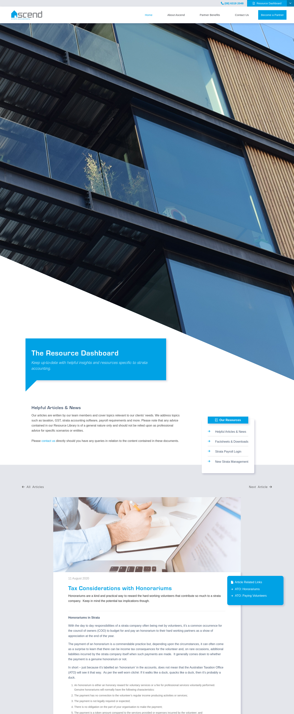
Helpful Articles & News (230, 431)
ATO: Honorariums (247, 589)
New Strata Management (231, 461)
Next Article (260, 487)
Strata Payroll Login (228, 451)
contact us (48, 440)
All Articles (33, 487)
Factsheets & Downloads (231, 441)
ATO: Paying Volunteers (251, 595)
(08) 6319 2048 (232, 3)
